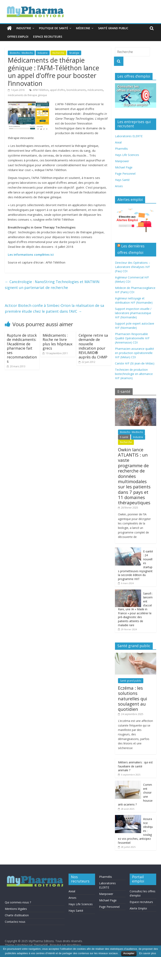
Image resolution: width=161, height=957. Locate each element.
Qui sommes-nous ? (18, 902)
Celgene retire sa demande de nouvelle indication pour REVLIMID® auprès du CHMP (93, 346)
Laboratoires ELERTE (129, 136)
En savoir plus (147, 953)
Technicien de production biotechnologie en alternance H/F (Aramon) (134, 374)
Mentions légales (16, 909)
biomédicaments (76, 90)
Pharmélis (121, 149)
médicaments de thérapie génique (27, 95)
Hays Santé (122, 180)
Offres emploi (17, 36)
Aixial (118, 142)
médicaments (95, 90)
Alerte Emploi (138, 908)
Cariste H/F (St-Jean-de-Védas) (134, 363)
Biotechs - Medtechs (21, 53)
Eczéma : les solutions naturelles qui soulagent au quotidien (132, 698)
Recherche (58, 53)
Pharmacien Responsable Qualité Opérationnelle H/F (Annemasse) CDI (132, 338)
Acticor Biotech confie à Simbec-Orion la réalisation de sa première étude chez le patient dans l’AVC (54, 308)
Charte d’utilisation (17, 915)
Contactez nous (15, 922)
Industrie (23, 28)
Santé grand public (113, 28)
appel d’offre (57, 90)
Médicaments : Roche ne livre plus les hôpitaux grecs (57, 342)
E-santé (124, 437)
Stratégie (74, 53)
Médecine (83, 28)
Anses (119, 186)
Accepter (128, 953)
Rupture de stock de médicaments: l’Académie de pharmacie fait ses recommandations (22, 348)
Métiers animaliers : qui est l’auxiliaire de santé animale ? (135, 766)
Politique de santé (53, 28)
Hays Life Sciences (127, 155)
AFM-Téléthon (40, 90)
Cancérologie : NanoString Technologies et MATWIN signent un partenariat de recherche (52, 284)
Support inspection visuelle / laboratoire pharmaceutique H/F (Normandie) (133, 313)
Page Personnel (125, 173)
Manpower (122, 161)
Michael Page (123, 167)
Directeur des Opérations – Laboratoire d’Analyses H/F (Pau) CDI (132, 267)
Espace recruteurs (47, 36)
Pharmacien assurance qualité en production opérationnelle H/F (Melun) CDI (134, 353)
